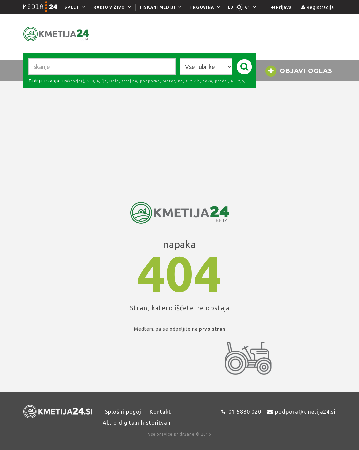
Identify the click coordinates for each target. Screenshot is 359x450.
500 (90, 81)
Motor (169, 81)
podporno (150, 81)
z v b (195, 81)
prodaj (221, 81)
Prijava (281, 7)
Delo (114, 81)
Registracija (317, 7)
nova (207, 81)
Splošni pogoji (124, 412)
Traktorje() (73, 81)
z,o (241, 81)
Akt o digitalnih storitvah (137, 423)
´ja (104, 81)
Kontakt (160, 412)
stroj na (129, 81)
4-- (233, 81)
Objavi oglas (298, 71)
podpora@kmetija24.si (305, 412)
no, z (183, 81)
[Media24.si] (42, 7)
